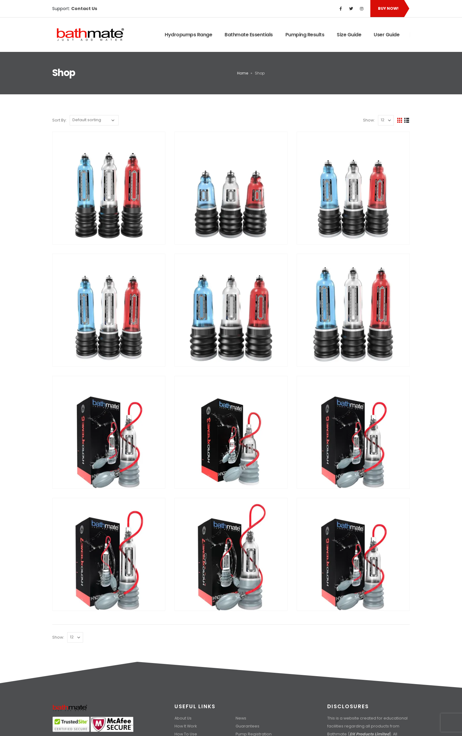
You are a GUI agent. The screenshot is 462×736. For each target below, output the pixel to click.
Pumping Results (304, 34)
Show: (369, 120)
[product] (109, 188)
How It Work (185, 726)
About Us (183, 718)
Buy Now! (388, 8)
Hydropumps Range (188, 34)
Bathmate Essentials (249, 34)
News (241, 718)
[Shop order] (94, 120)
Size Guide (349, 34)
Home (242, 73)
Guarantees (247, 726)
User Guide (386, 34)
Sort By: (59, 120)
